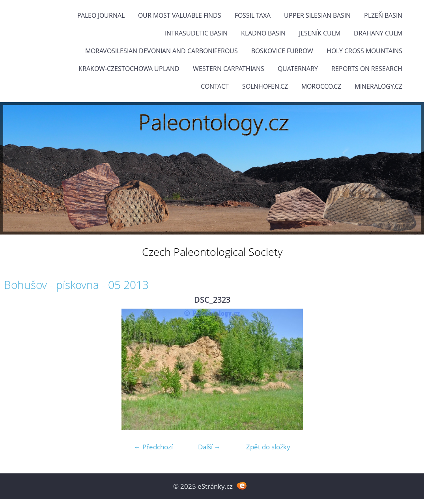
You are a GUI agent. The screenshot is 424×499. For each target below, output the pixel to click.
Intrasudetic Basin (196, 33)
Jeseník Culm (319, 33)
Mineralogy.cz (378, 86)
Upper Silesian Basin (317, 15)
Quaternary (298, 68)
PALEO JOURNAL (101, 15)
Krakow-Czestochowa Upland (128, 68)
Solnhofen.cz (265, 86)
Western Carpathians (228, 68)
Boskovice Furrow (282, 51)
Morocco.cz (321, 86)
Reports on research (366, 68)
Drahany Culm (378, 33)
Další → (209, 446)
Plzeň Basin (383, 15)
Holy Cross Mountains (364, 51)
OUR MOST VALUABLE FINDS (179, 15)
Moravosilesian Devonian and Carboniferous (161, 51)
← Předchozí (153, 446)
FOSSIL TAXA (253, 15)
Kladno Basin (263, 33)
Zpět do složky (268, 446)
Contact (215, 86)
